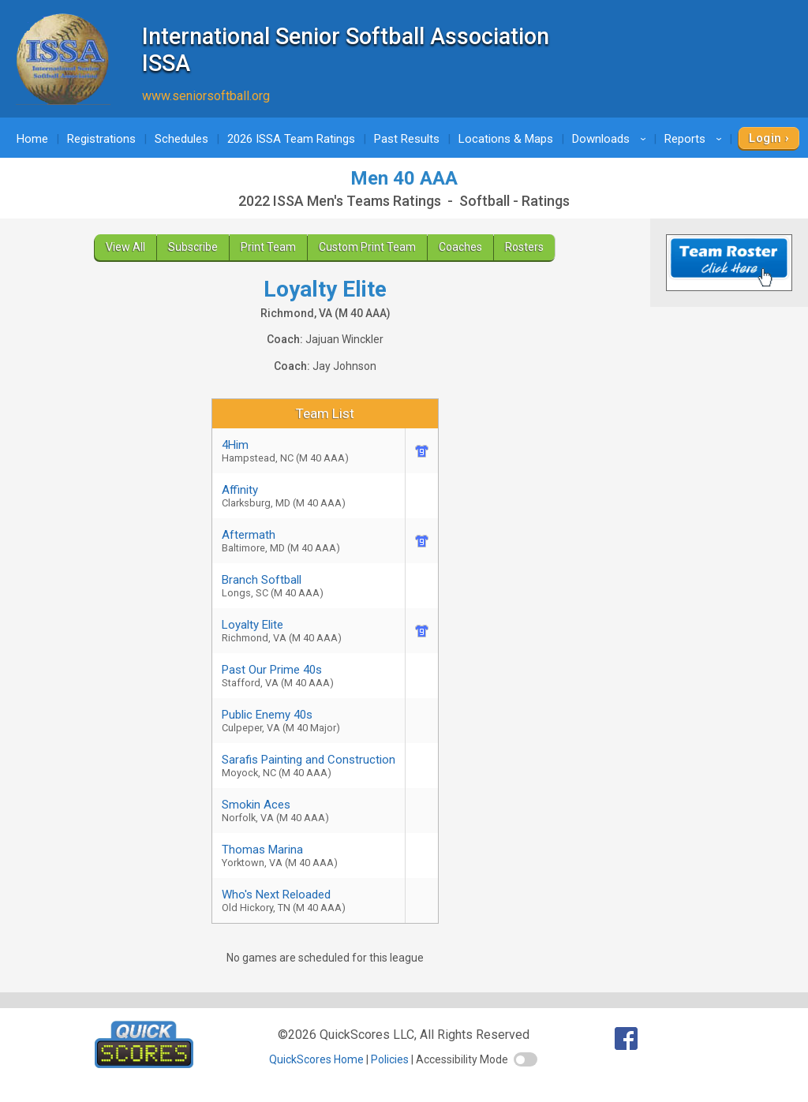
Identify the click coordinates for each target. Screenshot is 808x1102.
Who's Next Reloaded (308, 900)
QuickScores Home (316, 1059)
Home (32, 139)
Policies (390, 1059)
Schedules (181, 139)
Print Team (268, 247)
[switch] (525, 1059)
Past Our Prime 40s (308, 676)
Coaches (460, 247)
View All (125, 247)
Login (765, 138)
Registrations (101, 139)
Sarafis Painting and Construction (308, 766)
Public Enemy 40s (308, 721)
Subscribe (193, 247)
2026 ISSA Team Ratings (291, 139)
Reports (695, 139)
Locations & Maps (505, 139)
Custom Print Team (367, 247)
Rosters (524, 247)
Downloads (611, 139)
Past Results (407, 139)
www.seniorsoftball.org (206, 95)
